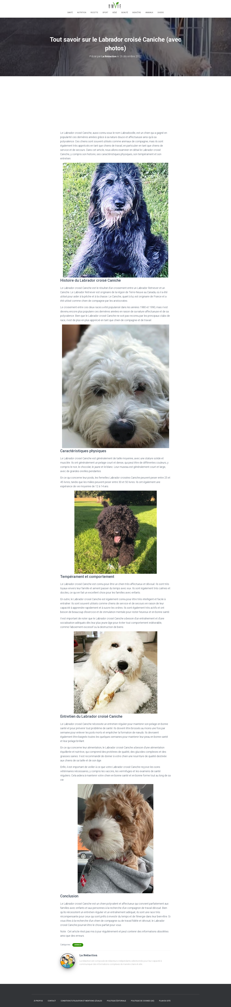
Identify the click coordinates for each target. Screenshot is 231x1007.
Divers (161, 12)
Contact (52, 1001)
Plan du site (165, 1001)
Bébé (115, 12)
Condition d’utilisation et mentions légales (81, 1001)
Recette (94, 12)
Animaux (149, 12)
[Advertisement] (115, 98)
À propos (38, 1001)
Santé (70, 12)
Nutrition (81, 12)
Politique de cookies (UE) (142, 1001)
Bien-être (136, 12)
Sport (105, 12)
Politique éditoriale (116, 1001)
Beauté (124, 12)
